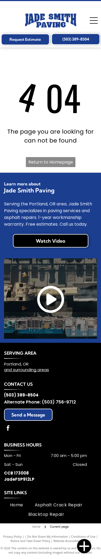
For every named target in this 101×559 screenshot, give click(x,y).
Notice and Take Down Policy (30, 541)
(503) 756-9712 (59, 402)
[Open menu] (94, 20)
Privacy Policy (12, 536)
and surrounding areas (26, 369)
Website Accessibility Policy (71, 541)
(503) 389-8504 (21, 395)
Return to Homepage (50, 162)
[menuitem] (16, 505)
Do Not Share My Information (47, 536)
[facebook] (8, 428)
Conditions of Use (83, 536)
